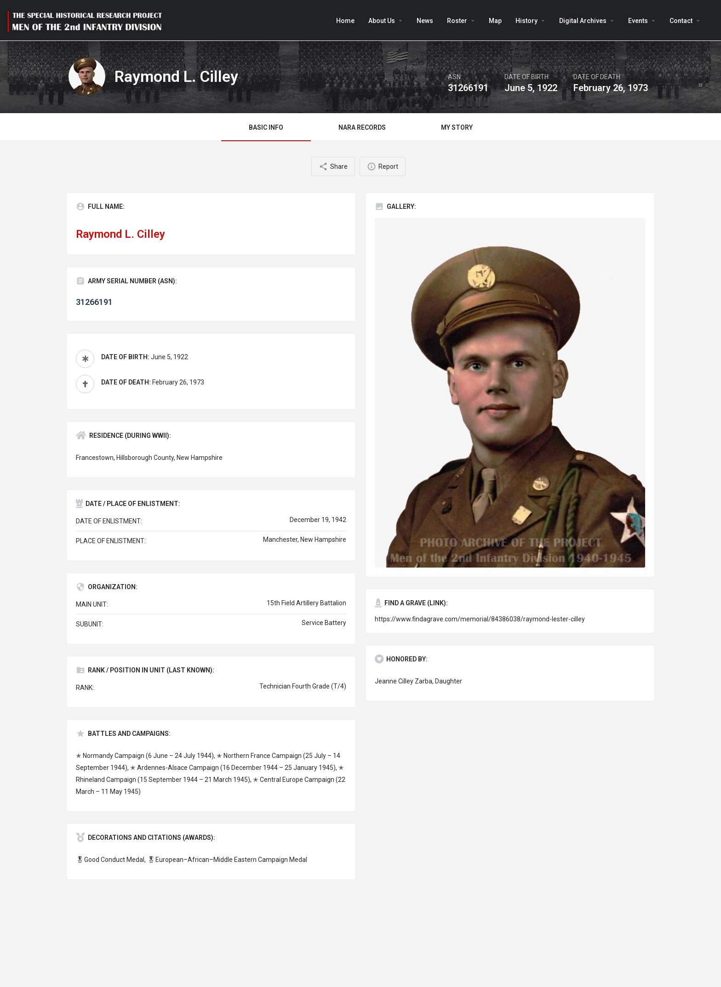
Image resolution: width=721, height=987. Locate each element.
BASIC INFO (266, 127)
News (425, 20)
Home (345, 20)
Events (638, 20)
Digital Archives (583, 20)
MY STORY (457, 127)
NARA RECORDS (362, 127)
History (526, 20)
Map (495, 20)
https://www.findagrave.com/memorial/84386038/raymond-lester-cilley (480, 619)
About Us (381, 20)
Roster (457, 20)
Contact (681, 20)
